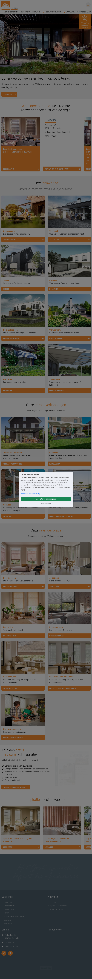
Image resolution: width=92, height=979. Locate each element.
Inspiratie (6, 920)
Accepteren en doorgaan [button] (46, 499)
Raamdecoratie (8, 906)
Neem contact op (11, 946)
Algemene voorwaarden (58, 906)
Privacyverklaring (55, 909)
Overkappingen (8, 909)
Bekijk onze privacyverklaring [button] (30, 493)
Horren (5, 913)
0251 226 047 (51, 136)
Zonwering (6, 902)
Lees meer (8, 94)
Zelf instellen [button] (46, 503)
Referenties (6, 923)
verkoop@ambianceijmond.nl (57, 132)
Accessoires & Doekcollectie (12, 916)
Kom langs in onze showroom (63, 169)
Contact (52, 902)
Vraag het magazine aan (14, 787)
